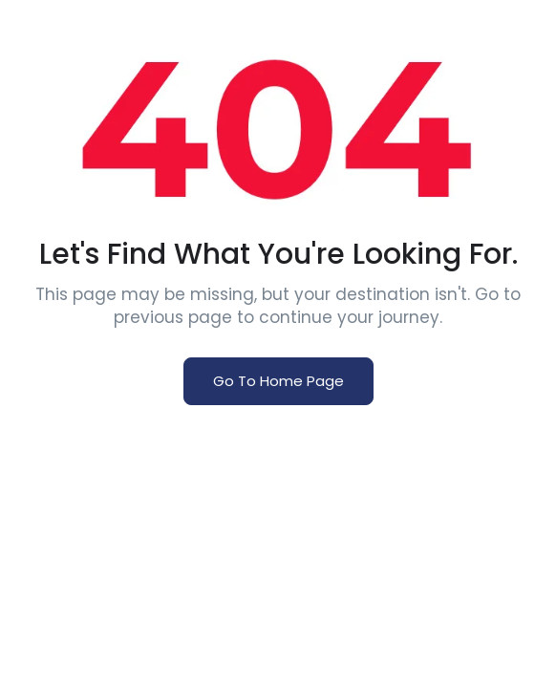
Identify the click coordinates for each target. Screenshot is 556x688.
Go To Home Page (278, 381)
